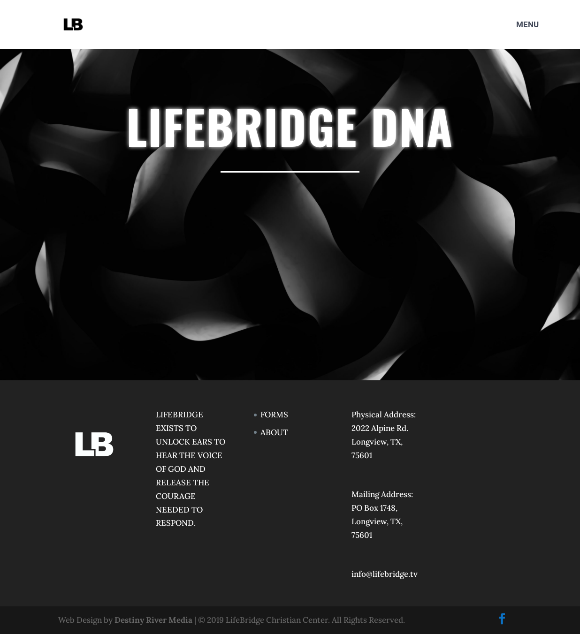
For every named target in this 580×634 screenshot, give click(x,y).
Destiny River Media (153, 620)
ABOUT (274, 432)
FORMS (274, 414)
